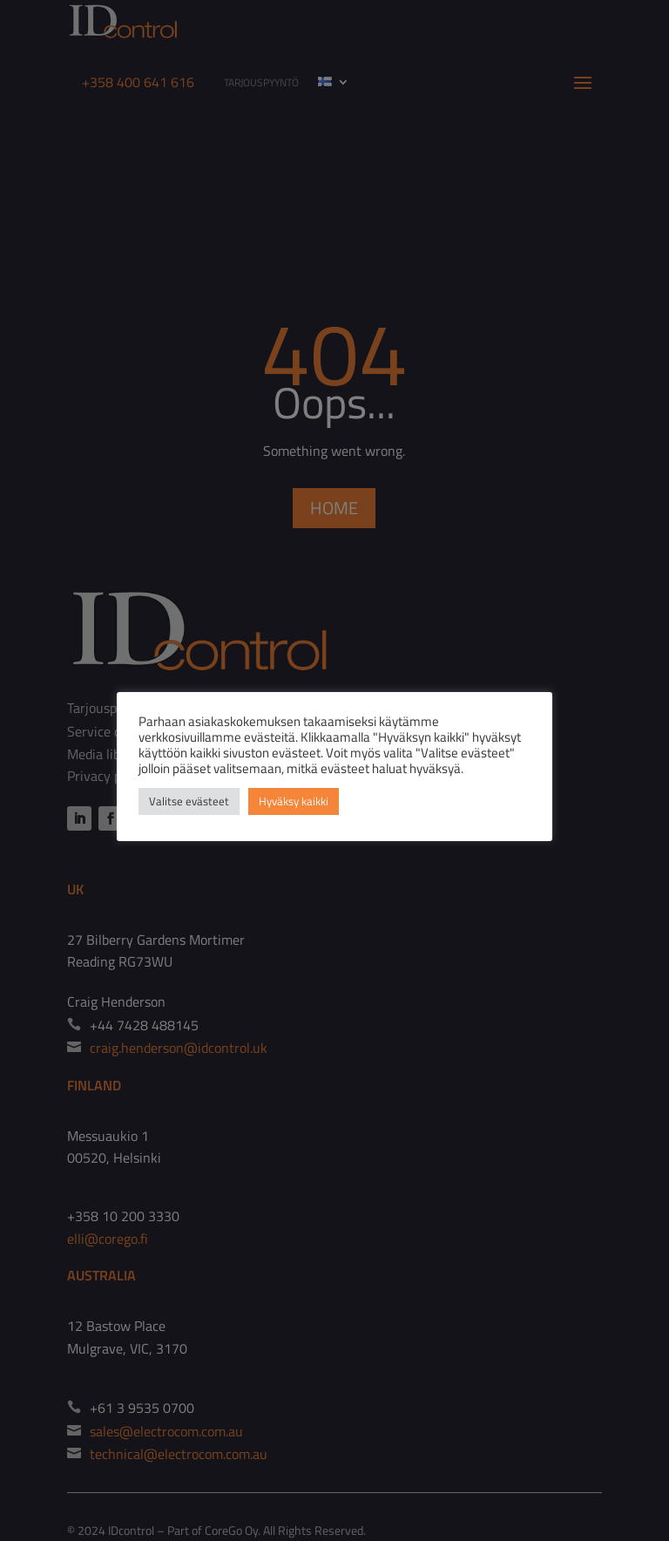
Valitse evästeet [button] (189, 801)
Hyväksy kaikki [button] (293, 801)
